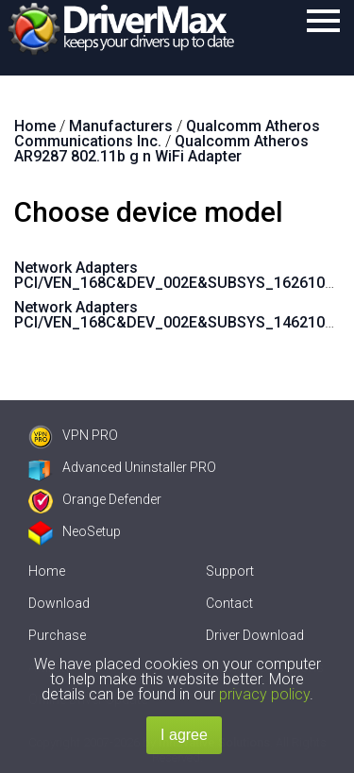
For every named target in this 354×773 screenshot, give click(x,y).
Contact (229, 603)
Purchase (57, 635)
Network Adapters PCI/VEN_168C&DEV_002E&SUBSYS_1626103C (179, 275)
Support (230, 571)
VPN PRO (73, 435)
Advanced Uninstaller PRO (122, 467)
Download (59, 603)
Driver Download (255, 635)
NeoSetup (74, 531)
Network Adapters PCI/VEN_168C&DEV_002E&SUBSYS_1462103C (179, 314)
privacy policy (264, 694)
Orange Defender (94, 499)
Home (46, 571)
